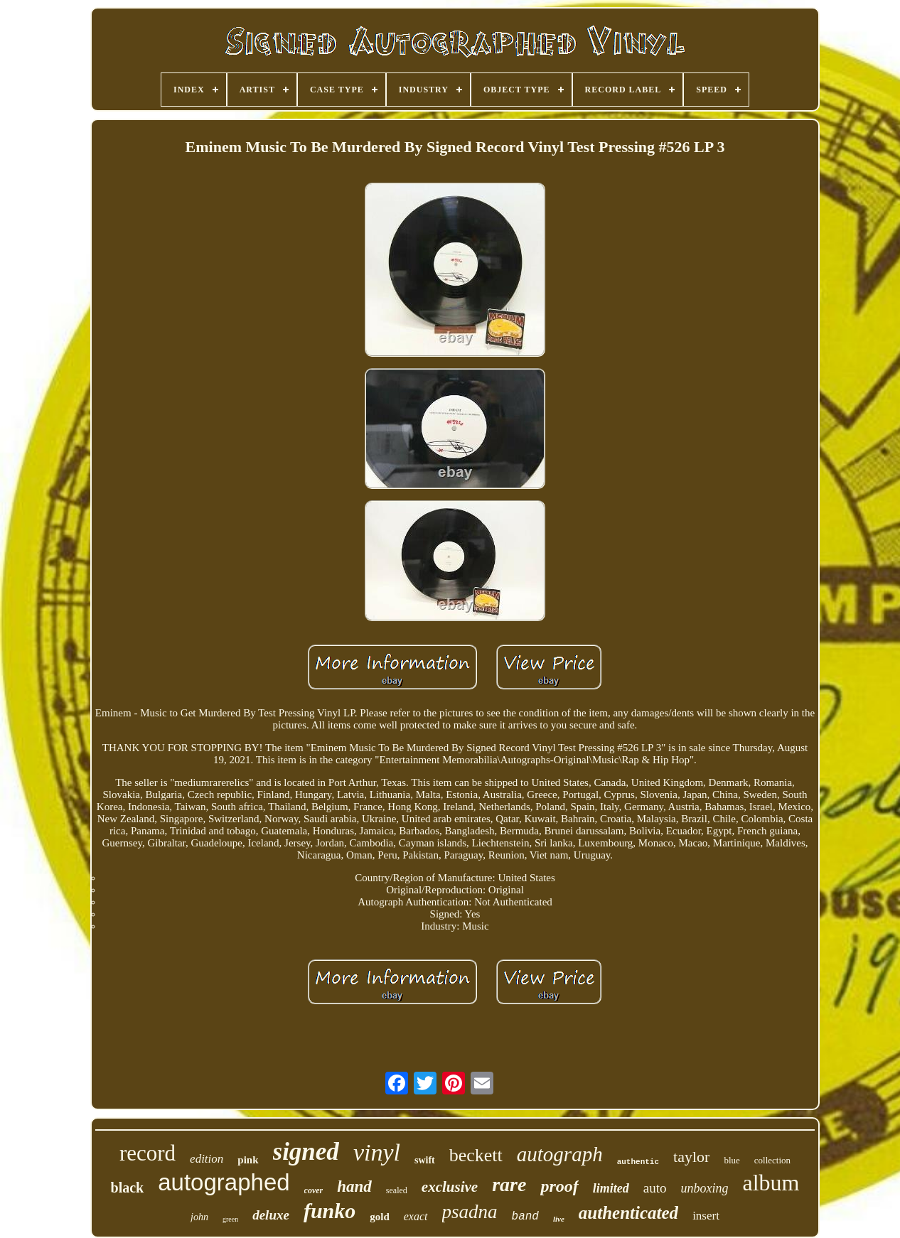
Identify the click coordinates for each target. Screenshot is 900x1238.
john (199, 1217)
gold (380, 1216)
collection (772, 1160)
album (770, 1182)
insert (705, 1215)
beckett (476, 1155)
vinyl (376, 1152)
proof (559, 1186)
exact (416, 1216)
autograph (560, 1154)
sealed (396, 1190)
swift (424, 1160)
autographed (223, 1182)
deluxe (270, 1214)
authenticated (628, 1212)
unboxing (704, 1188)
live (558, 1219)
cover (313, 1190)
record (147, 1153)
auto (655, 1187)
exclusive (450, 1186)
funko (329, 1210)
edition (206, 1159)
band (525, 1216)
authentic (638, 1162)
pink (247, 1160)
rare (509, 1184)
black (127, 1187)
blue (731, 1160)
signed (306, 1152)
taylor (691, 1157)
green (230, 1219)
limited (611, 1188)
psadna (470, 1211)
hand (354, 1186)
